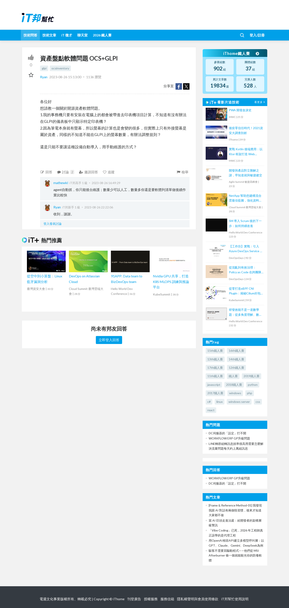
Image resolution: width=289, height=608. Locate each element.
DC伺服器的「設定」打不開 (227, 433)
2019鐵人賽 (251, 376)
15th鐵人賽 (215, 350)
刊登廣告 (134, 599)
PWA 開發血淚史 (240, 110)
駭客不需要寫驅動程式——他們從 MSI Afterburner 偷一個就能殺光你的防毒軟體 (235, 555)
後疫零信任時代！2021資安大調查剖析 (246, 130)
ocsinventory (60, 68)
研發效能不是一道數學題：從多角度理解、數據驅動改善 (245, 312)
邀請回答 (88, 172)
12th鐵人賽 (236, 367)
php (249, 393)
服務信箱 (167, 599)
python (253, 384)
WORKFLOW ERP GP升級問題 (229, 438)
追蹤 (109, 172)
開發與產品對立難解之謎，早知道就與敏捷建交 (245, 173)
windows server (239, 401)
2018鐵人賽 (234, 384)
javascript (213, 384)
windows (235, 393)
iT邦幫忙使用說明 (235, 599)
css (258, 401)
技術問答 (30, 35)
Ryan (44, 77)
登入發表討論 (53, 223)
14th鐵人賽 (236, 359)
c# (209, 401)
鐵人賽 (233, 376)
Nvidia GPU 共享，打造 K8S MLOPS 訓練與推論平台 (171, 281)
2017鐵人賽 (215, 393)
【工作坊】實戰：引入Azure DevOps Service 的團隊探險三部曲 (246, 249)
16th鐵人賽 (236, 350)
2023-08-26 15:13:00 (65, 77)
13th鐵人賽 (215, 359)
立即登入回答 (109, 340)
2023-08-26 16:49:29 (106, 183)
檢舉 (182, 172)
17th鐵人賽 (215, 367)
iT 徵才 (66, 35)
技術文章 (49, 35)
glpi (44, 68)
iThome (118, 599)
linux (219, 401)
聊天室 (82, 35)
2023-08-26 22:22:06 (98, 207)
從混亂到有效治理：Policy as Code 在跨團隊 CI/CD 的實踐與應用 (245, 270)
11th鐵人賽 (215, 376)
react (210, 410)
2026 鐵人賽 (102, 35)
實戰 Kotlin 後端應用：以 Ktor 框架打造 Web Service (246, 151)
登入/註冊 (257, 35)
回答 (46, 172)
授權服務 (151, 599)
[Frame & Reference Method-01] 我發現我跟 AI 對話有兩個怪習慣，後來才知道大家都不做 (235, 510)
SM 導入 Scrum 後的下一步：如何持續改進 (245, 223)
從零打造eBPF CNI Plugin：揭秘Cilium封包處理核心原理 (245, 291)
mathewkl (60, 183)
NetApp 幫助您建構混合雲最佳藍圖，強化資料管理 (245, 198)
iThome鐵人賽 (241, 53)
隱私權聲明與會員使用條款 (197, 599)
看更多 (260, 102)
